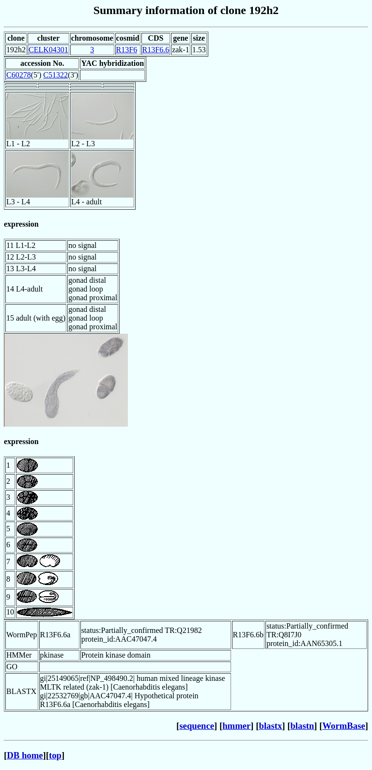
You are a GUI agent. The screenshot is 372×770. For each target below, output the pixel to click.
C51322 (55, 75)
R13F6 (127, 50)
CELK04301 (48, 50)
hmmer (236, 726)
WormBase (343, 726)
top (55, 755)
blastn (302, 726)
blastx (270, 726)
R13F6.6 (156, 50)
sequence (196, 726)
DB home (25, 755)
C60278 (18, 75)
